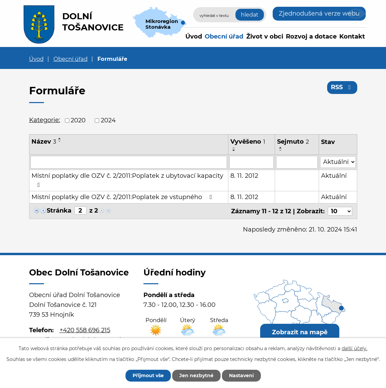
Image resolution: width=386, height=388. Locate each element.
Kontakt (352, 36)
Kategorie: (44, 120)
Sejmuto (293, 141)
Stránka (59, 210)
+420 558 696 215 (85, 330)
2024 (108, 120)
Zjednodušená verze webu (319, 13)
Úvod (193, 36)
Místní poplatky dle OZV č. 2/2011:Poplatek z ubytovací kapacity (127, 180)
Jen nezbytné (196, 375)
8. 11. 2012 (244, 175)
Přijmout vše (148, 375)
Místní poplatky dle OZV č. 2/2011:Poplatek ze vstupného (122, 197)
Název (43, 141)
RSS (342, 87)
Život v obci (264, 36)
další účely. (354, 348)
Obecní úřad (224, 36)
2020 (78, 120)
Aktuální (334, 175)
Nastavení (241, 375)
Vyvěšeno (247, 141)
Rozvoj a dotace (311, 36)
